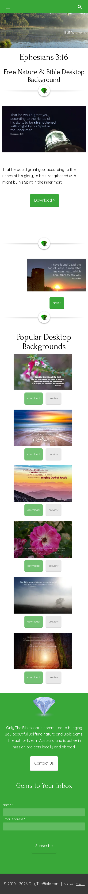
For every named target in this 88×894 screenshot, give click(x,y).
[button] (8, 6)
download (33, 398)
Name (8, 805)
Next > (57, 303)
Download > (44, 200)
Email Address (14, 819)
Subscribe (44, 845)
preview (53, 398)
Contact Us (44, 763)
